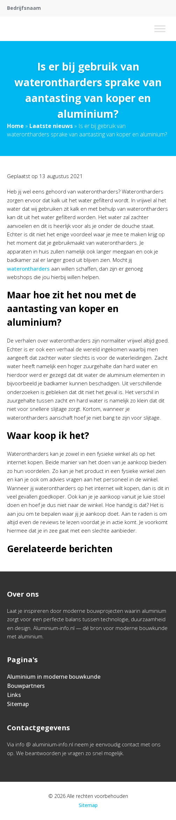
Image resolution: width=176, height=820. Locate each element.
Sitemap (18, 704)
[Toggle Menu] (160, 28)
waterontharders (28, 268)
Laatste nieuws (51, 126)
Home (15, 126)
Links (14, 695)
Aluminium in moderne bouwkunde (53, 676)
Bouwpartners (26, 686)
